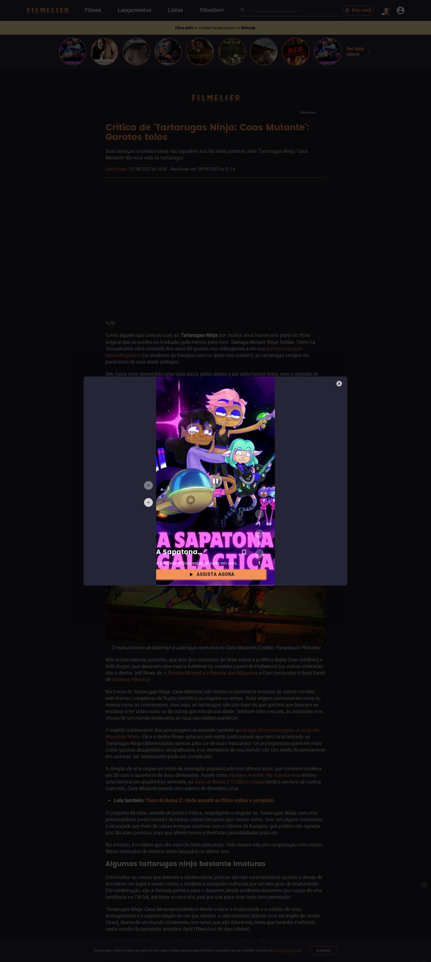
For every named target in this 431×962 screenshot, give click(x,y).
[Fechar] (339, 384)
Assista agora (211, 574)
